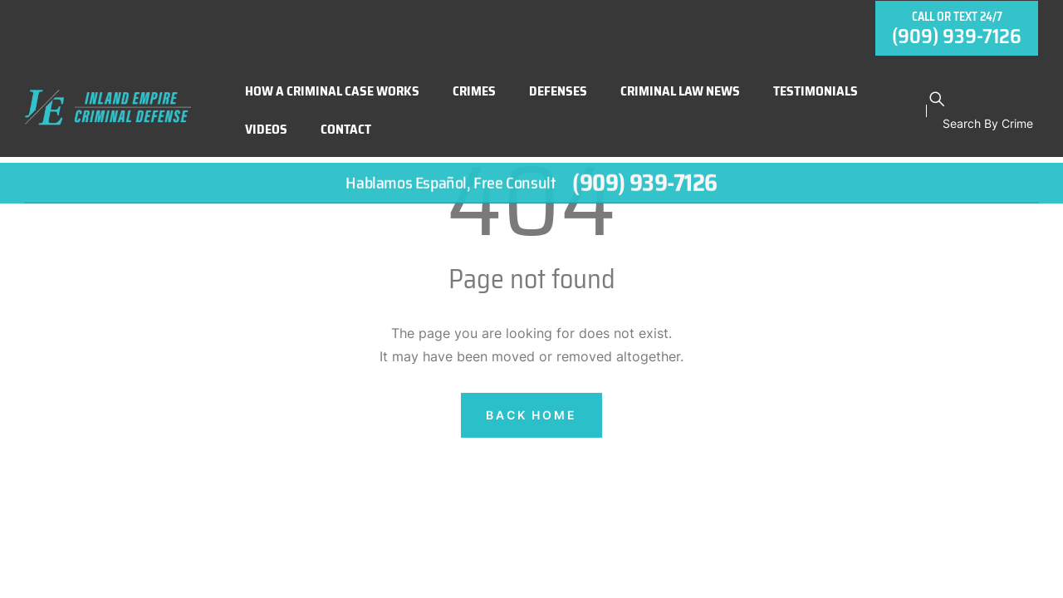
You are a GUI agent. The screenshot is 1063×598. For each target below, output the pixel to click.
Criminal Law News (680, 85)
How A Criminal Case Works (332, 85)
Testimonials (815, 85)
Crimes (474, 85)
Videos (266, 123)
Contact (346, 123)
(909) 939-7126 (644, 181)
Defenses (558, 85)
